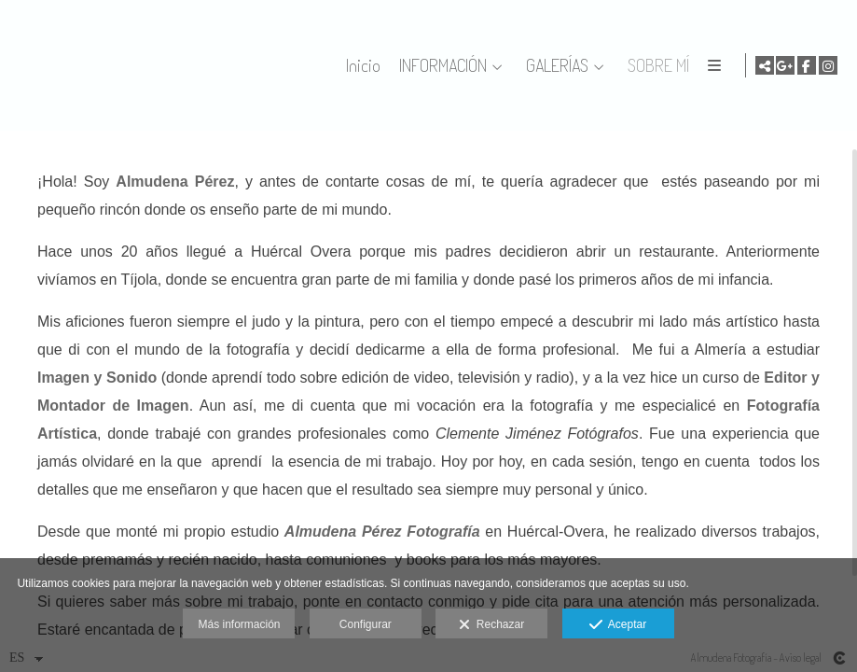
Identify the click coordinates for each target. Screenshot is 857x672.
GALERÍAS (633, 66)
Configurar (365, 624)
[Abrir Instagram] (828, 65)
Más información (239, 624)
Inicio (439, 66)
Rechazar (491, 625)
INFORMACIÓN (519, 66)
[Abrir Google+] (785, 65)
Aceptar (617, 625)
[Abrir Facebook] (806, 65)
